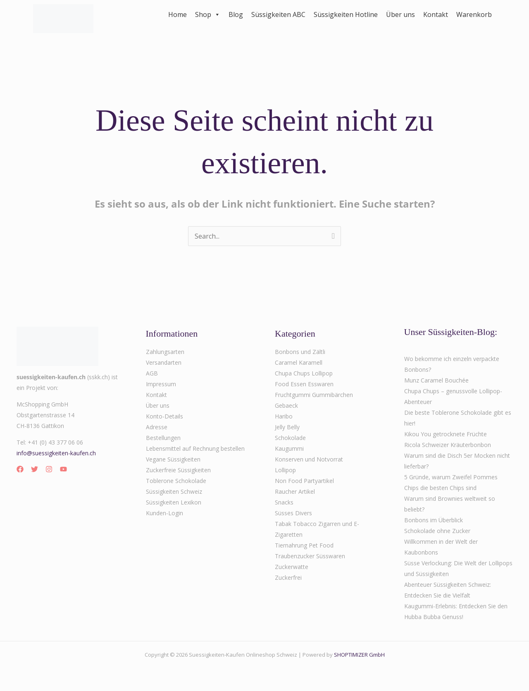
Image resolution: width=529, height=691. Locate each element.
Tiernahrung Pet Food (304, 545)
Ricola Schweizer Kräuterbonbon (447, 445)
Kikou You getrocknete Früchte (445, 434)
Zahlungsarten (165, 352)
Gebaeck (286, 405)
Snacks (284, 502)
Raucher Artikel (295, 491)
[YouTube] (63, 469)
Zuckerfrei (288, 577)
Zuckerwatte (291, 567)
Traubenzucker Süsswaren (310, 556)
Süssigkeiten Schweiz (174, 491)
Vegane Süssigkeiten (173, 459)
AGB (152, 373)
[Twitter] (34, 469)
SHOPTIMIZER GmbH (359, 654)
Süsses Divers (293, 513)
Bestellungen (163, 438)
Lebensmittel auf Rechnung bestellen (195, 448)
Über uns (400, 14)
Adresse (156, 427)
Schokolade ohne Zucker (437, 531)
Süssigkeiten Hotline (346, 14)
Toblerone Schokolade (176, 481)
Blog (236, 14)
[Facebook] (20, 469)
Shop (207, 14)
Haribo (284, 416)
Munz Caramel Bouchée (436, 380)
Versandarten (163, 362)
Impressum (161, 384)
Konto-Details (164, 416)
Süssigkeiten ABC (278, 14)
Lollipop (285, 470)
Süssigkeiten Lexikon (173, 502)
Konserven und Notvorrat (309, 459)
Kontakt (435, 14)
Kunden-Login (164, 513)
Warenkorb (474, 14)
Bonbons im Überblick (433, 520)
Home (177, 14)
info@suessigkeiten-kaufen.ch (56, 453)
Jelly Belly (287, 427)
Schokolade (290, 438)
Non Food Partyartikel (304, 481)
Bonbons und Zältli (300, 352)
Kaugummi (289, 448)
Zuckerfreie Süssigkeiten (178, 470)
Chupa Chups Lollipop (304, 373)
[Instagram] (48, 469)
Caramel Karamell (298, 362)
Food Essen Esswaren (304, 384)
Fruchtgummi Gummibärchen (314, 395)
